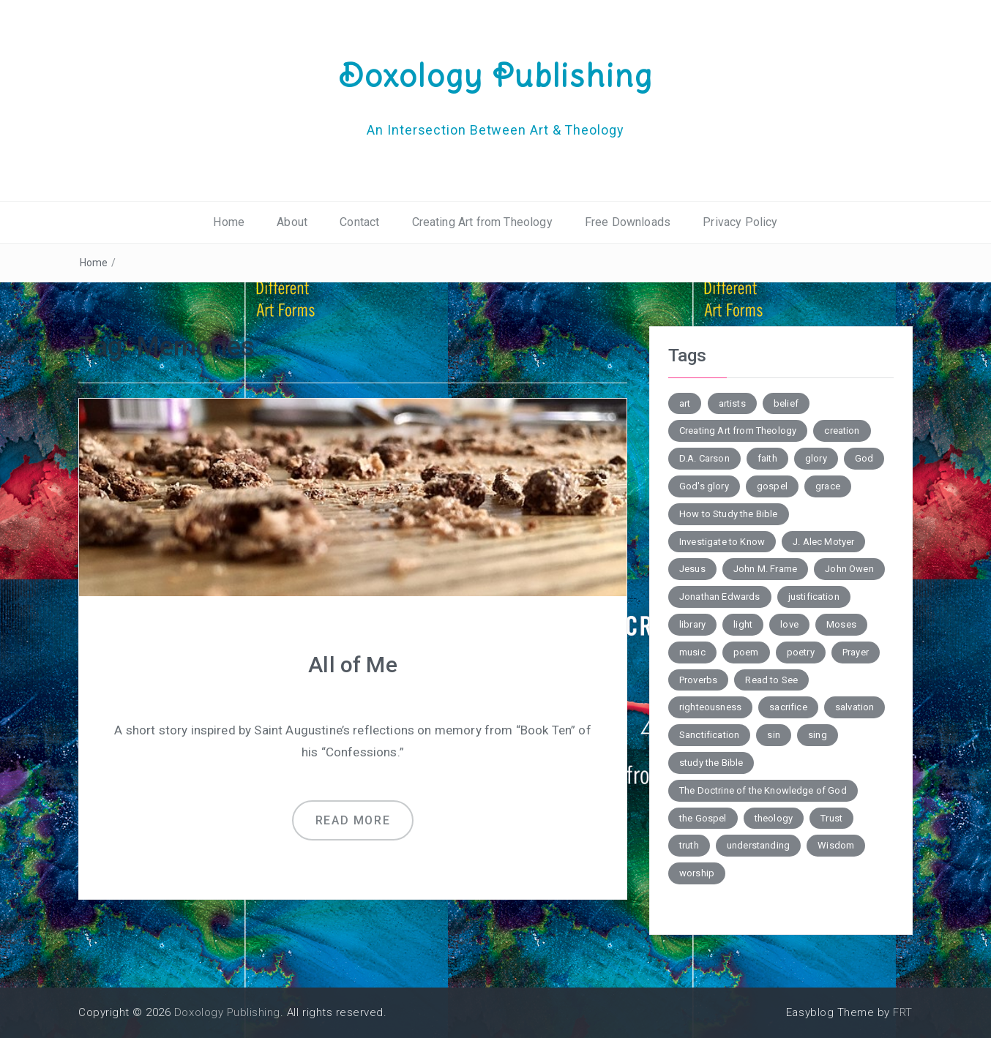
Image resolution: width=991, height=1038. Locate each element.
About (292, 222)
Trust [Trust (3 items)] (831, 818)
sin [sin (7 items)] (773, 734)
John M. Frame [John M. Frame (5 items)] (765, 568)
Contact (359, 222)
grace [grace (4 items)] (827, 486)
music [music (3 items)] (692, 652)
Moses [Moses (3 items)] (841, 624)
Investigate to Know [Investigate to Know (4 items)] (722, 541)
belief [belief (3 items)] (786, 403)
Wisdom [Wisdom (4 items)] (836, 845)
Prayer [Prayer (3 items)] (855, 652)
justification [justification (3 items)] (813, 596)
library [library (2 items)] (692, 624)
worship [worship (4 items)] (696, 873)
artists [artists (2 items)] (732, 403)
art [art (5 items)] (684, 403)
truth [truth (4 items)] (689, 845)
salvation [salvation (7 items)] (854, 707)
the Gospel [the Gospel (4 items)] (703, 818)
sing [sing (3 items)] (817, 734)
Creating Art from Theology (482, 222)
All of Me (352, 664)
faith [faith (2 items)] (767, 458)
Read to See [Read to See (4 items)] (771, 679)
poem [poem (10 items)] (746, 652)
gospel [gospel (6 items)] (772, 486)
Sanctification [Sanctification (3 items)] (709, 734)
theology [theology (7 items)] (774, 818)
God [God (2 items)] (864, 458)
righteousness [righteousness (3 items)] (710, 707)
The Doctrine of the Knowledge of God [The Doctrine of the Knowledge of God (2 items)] (763, 790)
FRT (903, 1012)
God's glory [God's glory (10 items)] (704, 486)
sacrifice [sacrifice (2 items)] (788, 707)
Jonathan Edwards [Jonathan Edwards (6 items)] (719, 596)
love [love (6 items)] (789, 624)
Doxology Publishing (495, 75)
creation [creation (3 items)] (841, 430)
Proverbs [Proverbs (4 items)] (698, 679)
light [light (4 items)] (742, 624)
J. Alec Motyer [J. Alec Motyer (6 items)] (823, 541)
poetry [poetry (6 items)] (801, 652)
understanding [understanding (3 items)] (758, 845)
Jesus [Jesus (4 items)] (692, 568)
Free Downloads (627, 222)
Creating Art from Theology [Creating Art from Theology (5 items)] (737, 430)
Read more (352, 820)
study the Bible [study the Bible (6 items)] (711, 762)
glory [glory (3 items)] (816, 458)
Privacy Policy (740, 222)
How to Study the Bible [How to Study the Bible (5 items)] (728, 513)
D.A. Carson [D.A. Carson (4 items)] (704, 458)
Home (228, 222)
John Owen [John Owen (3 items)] (849, 568)
